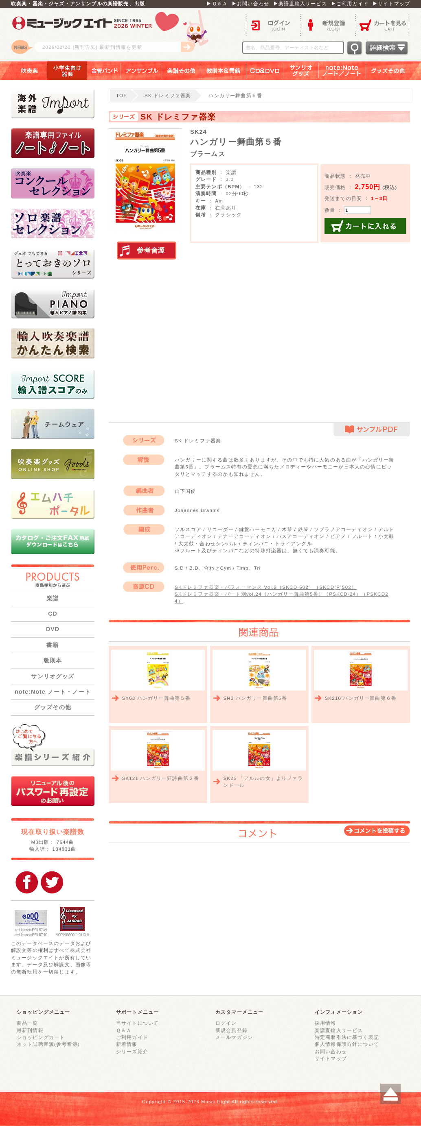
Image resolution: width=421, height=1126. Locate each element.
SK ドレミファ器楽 (168, 95)
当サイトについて (137, 1023)
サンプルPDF (371, 429)
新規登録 (327, 24)
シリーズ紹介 (132, 1051)
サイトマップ (331, 1058)
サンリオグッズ (301, 70)
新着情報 (127, 1044)
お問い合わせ (331, 1051)
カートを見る (382, 24)
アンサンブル (141, 70)
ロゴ (113, 34)
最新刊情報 (30, 1030)
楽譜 (52, 598)
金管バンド (104, 70)
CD (52, 613)
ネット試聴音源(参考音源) (48, 1044)
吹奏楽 (23, 70)
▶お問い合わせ (250, 3)
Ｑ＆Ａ (124, 1030)
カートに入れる (365, 226)
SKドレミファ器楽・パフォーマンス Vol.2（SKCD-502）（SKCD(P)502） (266, 587)
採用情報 (325, 1023)
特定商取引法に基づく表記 (347, 1037)
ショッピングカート (41, 1037)
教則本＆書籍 (223, 70)
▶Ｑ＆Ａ (217, 3)
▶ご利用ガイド (349, 3)
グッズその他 (393, 70)
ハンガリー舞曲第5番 (261, 698)
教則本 (53, 660)
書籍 (52, 645)
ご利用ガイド (132, 1037)
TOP (121, 95)
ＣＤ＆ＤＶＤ (264, 70)
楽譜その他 (181, 70)
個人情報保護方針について (347, 1044)
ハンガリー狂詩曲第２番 (169, 778)
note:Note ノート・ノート (53, 691)
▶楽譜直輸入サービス (300, 3)
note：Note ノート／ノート (342, 70)
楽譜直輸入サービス (339, 1030)
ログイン (273, 24)
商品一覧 (27, 1023)
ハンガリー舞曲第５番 (164, 698)
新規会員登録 (231, 1030)
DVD (52, 629)
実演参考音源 (146, 251)
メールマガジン (234, 1037)
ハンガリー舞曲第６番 (370, 698)
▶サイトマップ (391, 3)
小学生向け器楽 (67, 70)
